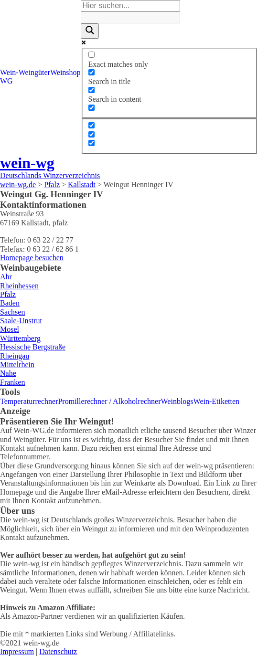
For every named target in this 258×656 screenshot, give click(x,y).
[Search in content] (91, 90)
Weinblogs (177, 401)
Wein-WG (9, 76)
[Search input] (130, 5)
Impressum (17, 651)
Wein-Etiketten (216, 401)
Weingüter (34, 72)
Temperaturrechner (29, 401)
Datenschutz (58, 651)
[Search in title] (91, 72)
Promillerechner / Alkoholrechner (109, 401)
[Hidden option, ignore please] (91, 125)
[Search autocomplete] (130, 17)
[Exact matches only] (91, 55)
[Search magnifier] (90, 31)
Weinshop (65, 72)
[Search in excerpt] (91, 108)
